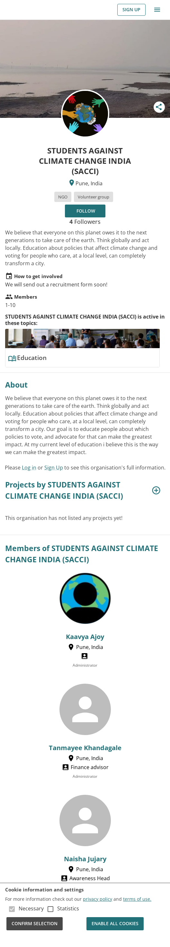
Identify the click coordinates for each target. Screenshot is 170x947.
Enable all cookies (115, 923)
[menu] (157, 9)
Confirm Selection (34, 923)
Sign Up (131, 9)
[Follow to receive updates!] (85, 211)
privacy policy (97, 899)
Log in (29, 467)
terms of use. (137, 899)
